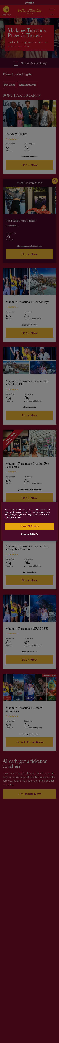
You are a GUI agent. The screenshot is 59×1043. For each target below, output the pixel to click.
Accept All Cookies (29, 526)
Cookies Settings (29, 534)
